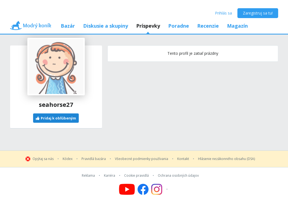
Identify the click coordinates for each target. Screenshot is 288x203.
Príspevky (148, 25)
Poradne (178, 25)
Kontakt (183, 159)
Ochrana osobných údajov (178, 175)
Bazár (68, 25)
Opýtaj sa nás (43, 159)
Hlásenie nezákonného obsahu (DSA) (226, 159)
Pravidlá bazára (94, 159)
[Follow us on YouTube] (127, 189)
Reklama (88, 175)
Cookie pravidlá (136, 175)
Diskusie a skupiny (105, 25)
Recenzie (208, 25)
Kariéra (109, 175)
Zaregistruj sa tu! (258, 13)
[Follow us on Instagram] (160, 189)
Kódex (67, 159)
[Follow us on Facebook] (143, 189)
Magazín (237, 25)
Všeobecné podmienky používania (141, 159)
